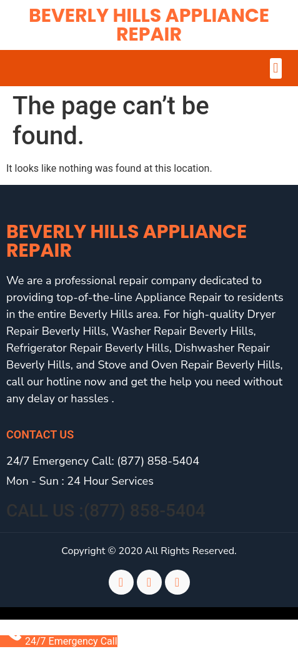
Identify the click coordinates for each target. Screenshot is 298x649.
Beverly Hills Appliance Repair (149, 24)
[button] (276, 68)
